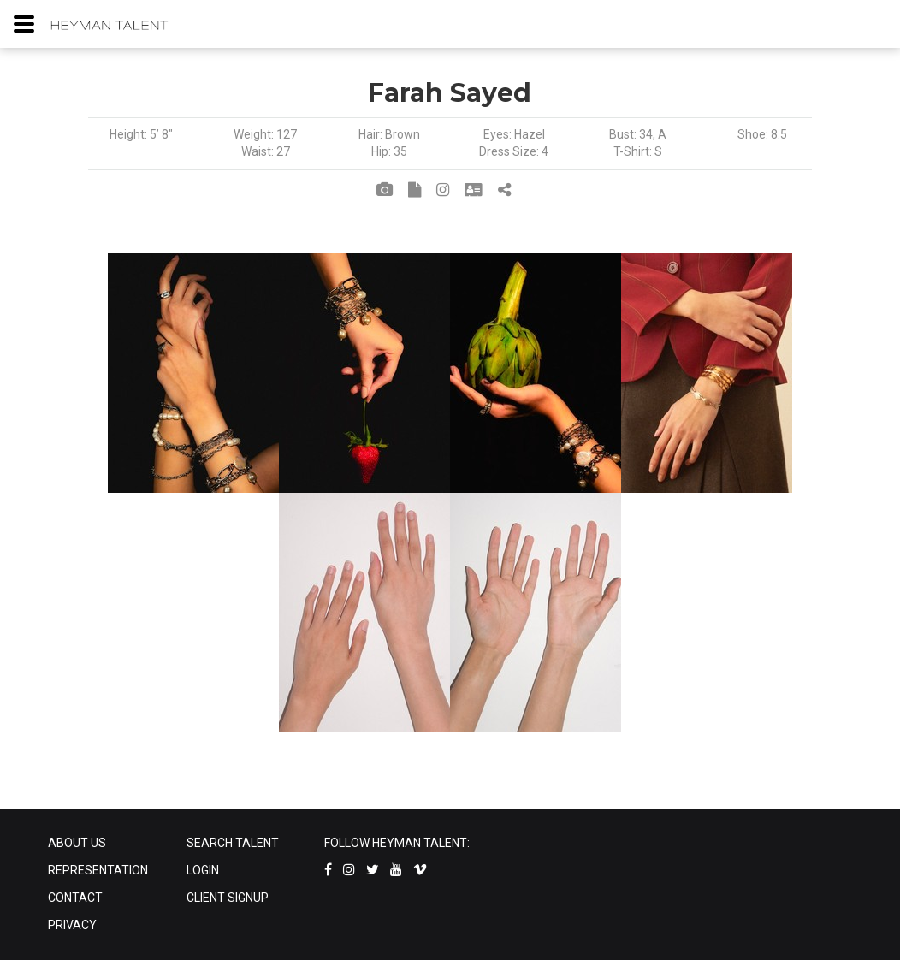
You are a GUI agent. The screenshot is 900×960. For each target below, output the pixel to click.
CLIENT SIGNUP (228, 897)
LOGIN (203, 870)
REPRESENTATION (98, 870)
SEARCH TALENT (233, 843)
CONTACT (75, 897)
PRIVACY (72, 925)
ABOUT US (77, 843)
